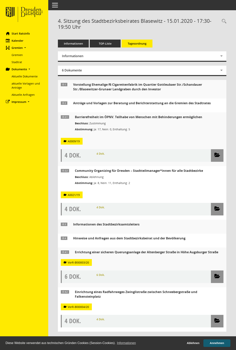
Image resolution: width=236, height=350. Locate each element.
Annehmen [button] (217, 343)
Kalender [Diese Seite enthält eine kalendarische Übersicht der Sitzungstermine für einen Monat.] (14, 40)
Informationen (73, 43)
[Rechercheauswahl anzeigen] (223, 21)
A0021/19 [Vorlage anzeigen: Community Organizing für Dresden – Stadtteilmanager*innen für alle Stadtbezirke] (74, 195)
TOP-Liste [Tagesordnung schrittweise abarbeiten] (105, 43)
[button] (24, 47)
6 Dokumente (72, 70)
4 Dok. (100, 153)
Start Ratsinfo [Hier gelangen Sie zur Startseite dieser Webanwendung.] (18, 33)
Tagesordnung (137, 43)
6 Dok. (100, 275)
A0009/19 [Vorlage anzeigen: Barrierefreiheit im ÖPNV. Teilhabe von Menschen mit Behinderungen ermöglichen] (74, 141)
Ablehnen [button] (193, 343)
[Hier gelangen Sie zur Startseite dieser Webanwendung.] (24, 14)
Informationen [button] (126, 343)
